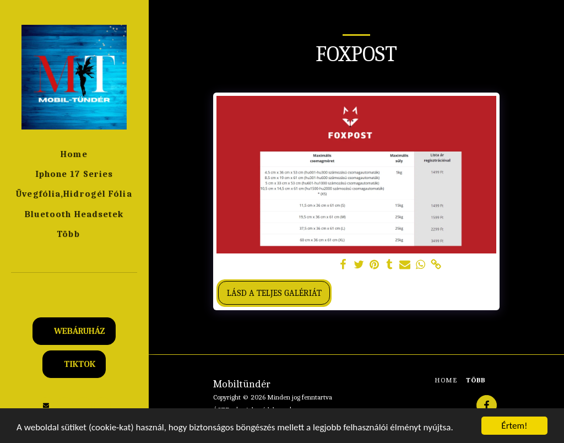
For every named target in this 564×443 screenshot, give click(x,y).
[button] (74, 287)
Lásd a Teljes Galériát (274, 293)
